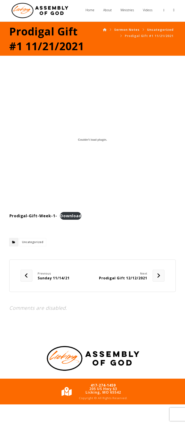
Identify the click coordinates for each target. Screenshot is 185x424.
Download (70, 235)
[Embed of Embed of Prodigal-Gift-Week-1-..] (92, 159)
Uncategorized (32, 262)
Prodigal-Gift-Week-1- (33, 235)
